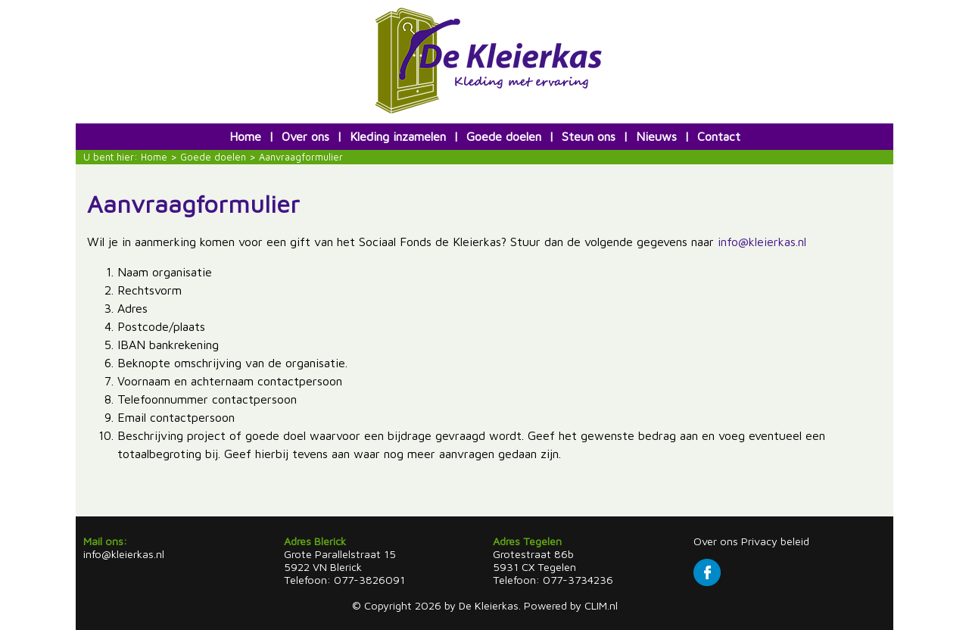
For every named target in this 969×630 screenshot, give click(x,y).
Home (245, 136)
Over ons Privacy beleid (751, 541)
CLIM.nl (601, 605)
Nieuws (656, 136)
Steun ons (588, 136)
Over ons (305, 136)
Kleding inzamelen (398, 136)
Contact (718, 136)
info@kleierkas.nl (762, 241)
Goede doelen (503, 136)
